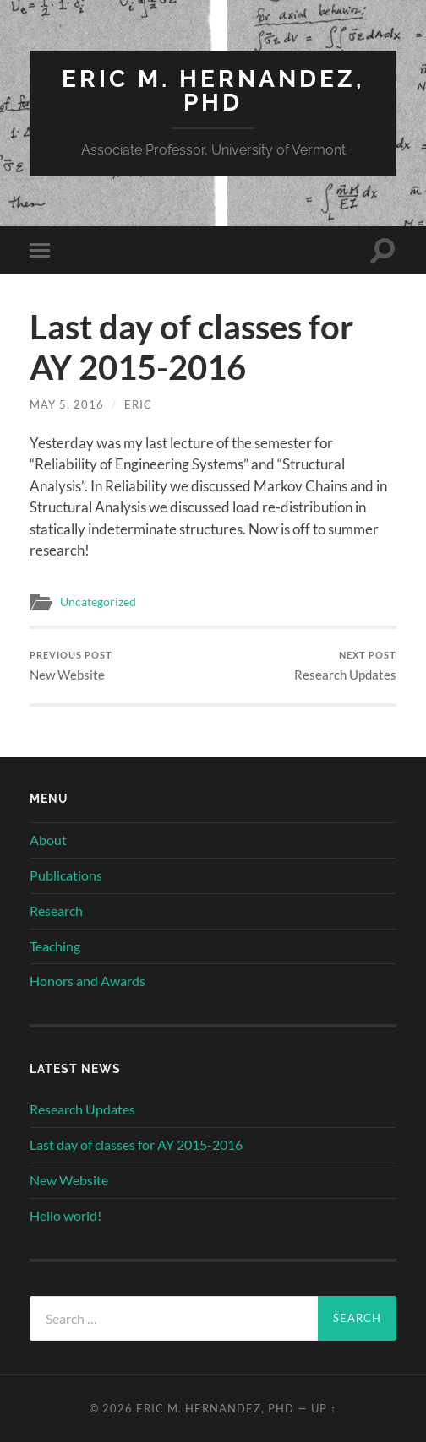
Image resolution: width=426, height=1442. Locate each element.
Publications (66, 875)
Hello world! (65, 1215)
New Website (71, 665)
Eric (138, 404)
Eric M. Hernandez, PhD (213, 91)
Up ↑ (323, 1408)
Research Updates (345, 665)
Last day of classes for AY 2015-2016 (136, 1144)
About (48, 840)
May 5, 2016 (67, 404)
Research (56, 911)
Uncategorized (98, 602)
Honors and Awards (87, 981)
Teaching (55, 946)
